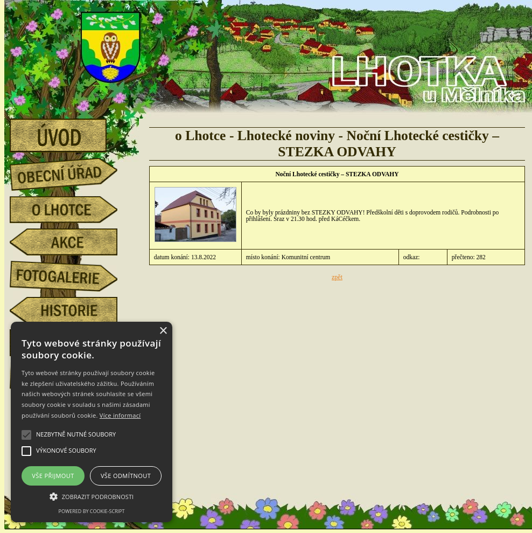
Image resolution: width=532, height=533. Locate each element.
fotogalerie (72, 274)
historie (72, 310)
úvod (72, 132)
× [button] (163, 331)
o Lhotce (72, 209)
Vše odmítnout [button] (126, 476)
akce (72, 242)
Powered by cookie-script (92, 511)
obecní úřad (72, 171)
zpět (337, 277)
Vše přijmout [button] (53, 476)
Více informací (120, 415)
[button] (92, 496)
